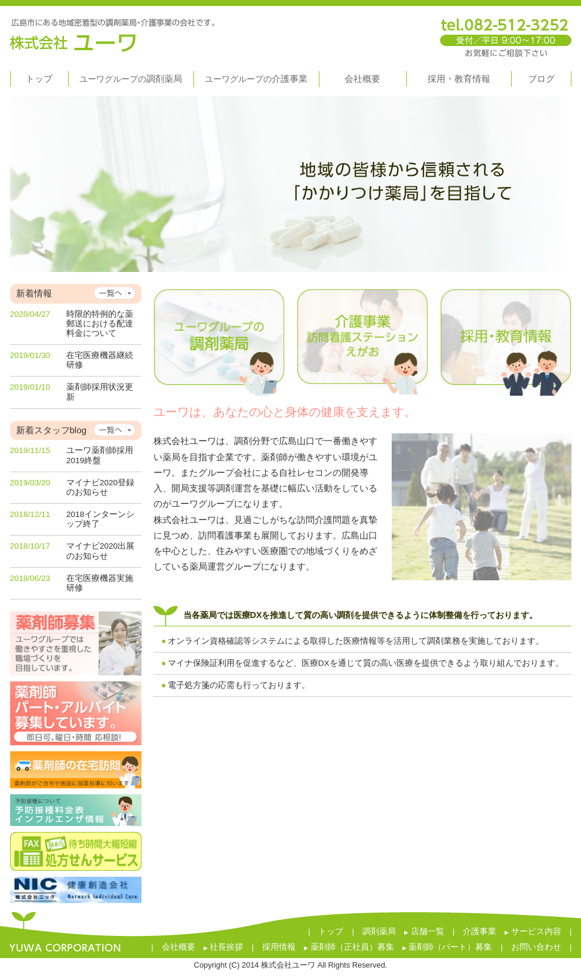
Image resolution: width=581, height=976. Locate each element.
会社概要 (178, 947)
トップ (330, 931)
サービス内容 (533, 931)
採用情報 (279, 947)
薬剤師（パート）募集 (447, 947)
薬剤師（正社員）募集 (349, 947)
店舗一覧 (424, 931)
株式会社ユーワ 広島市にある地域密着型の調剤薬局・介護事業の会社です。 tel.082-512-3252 (290, 32)
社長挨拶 (224, 947)
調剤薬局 (379, 931)
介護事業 (479, 931)
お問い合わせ (536, 947)
